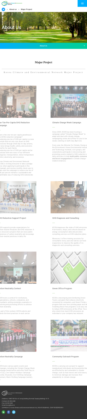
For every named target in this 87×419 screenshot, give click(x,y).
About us (13, 9)
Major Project (26, 9)
